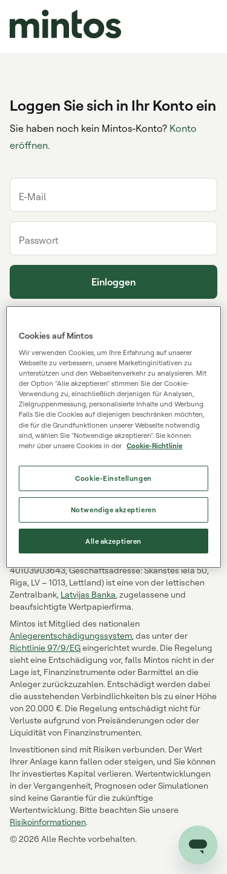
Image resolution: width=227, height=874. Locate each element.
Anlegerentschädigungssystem (71, 635)
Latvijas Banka (88, 594)
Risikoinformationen (48, 822)
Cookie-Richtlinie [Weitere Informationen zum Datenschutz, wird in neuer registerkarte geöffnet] (154, 445)
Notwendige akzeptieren (114, 509)
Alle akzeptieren (113, 541)
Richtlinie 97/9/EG (45, 647)
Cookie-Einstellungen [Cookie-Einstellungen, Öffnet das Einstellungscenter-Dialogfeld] (113, 478)
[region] (113, 437)
